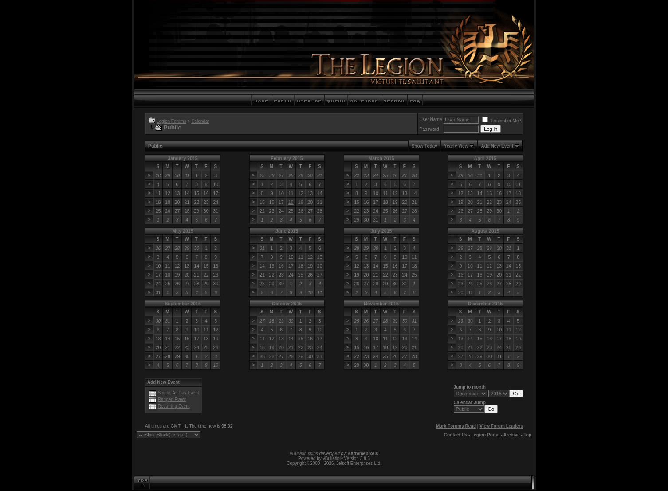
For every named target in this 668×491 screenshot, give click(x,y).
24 (158, 283)
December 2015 (485, 303)
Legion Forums (171, 121)
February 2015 (287, 158)
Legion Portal (485, 435)
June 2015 (287, 231)
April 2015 (485, 158)
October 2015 (287, 303)
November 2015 (381, 303)
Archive (511, 435)
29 (356, 219)
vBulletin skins (304, 453)
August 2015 (485, 231)
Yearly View (456, 146)
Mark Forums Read (456, 426)
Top (527, 435)
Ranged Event (172, 399)
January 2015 (183, 158)
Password (429, 129)
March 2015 (381, 158)
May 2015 (182, 231)
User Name (431, 119)
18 (291, 202)
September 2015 (183, 303)
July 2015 (381, 231)
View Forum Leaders (501, 426)
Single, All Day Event (178, 392)
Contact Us (456, 435)
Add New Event (497, 146)
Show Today (424, 146)
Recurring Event (174, 406)
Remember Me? (501, 120)
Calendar (200, 121)
